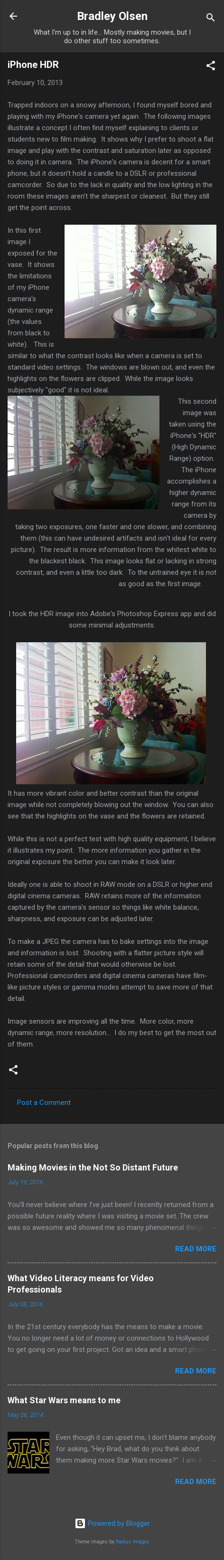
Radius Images (132, 1542)
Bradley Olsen (112, 16)
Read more (195, 1249)
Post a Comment (44, 1102)
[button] (210, 67)
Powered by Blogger (112, 1523)
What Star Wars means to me (64, 1400)
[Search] (210, 19)
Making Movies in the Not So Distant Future (93, 1167)
